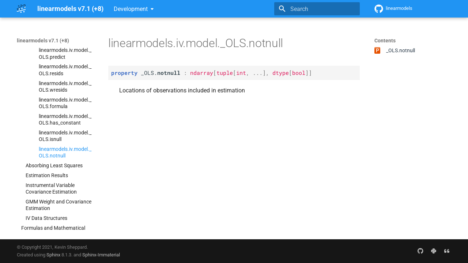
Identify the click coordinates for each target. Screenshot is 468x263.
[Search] (317, 8)
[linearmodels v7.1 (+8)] (21, 8)
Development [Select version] (131, 8)
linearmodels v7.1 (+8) (43, 40)
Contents (385, 40)
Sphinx (53, 255)
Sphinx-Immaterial (101, 255)
